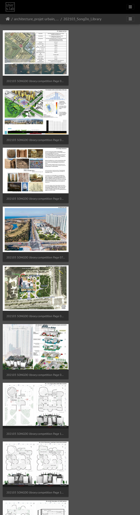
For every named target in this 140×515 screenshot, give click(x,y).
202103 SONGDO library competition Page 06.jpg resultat (35, 138)
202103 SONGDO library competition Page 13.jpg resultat (105, 311)
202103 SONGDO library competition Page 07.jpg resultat (105, 138)
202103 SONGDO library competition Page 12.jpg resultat (35, 311)
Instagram (65, 507)
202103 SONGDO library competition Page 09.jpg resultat (105, 196)
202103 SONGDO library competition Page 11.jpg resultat (105, 253)
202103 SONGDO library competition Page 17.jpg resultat (105, 427)
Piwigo (64, 498)
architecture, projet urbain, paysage (36, 19)
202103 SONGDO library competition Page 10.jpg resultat (35, 253)
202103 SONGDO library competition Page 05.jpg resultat (105, 80)
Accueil (8, 19)
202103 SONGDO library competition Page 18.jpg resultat (35, 485)
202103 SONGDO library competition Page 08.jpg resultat (35, 196)
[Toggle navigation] (130, 7)
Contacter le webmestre (79, 498)
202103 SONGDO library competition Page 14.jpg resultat (35, 369)
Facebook (79, 507)
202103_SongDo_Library (82, 19)
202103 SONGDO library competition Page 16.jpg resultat (35, 427)
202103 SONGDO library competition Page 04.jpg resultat (35, 80)
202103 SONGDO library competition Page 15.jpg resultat (105, 369)
